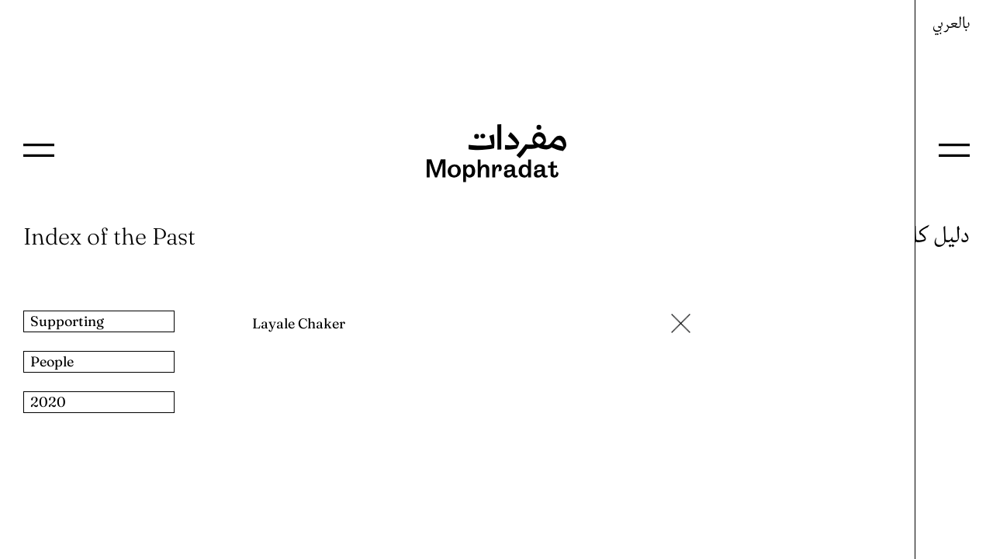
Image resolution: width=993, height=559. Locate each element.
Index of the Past (109, 236)
